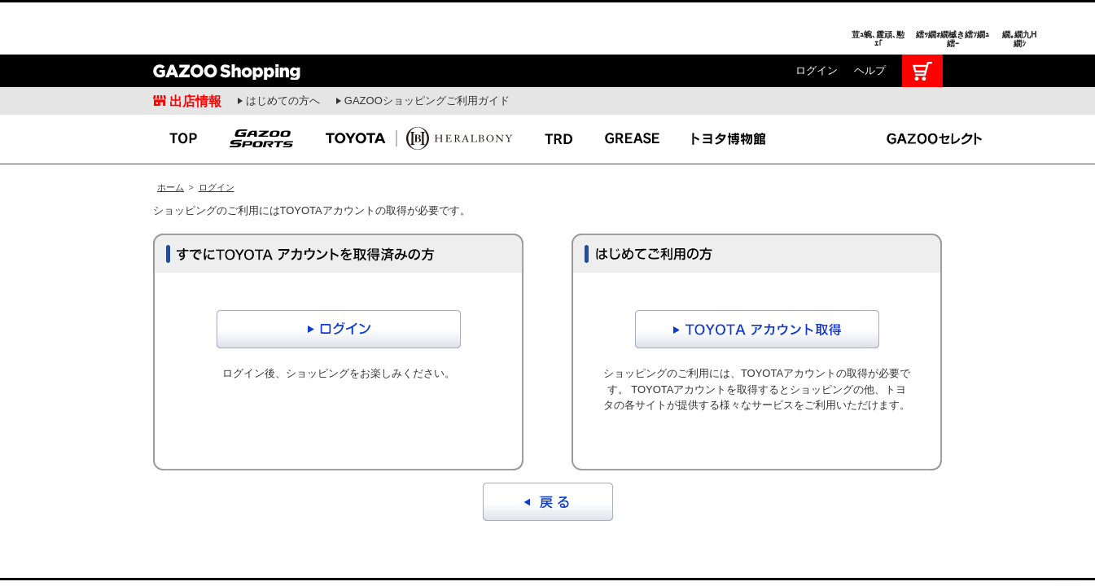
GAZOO (547, 552)
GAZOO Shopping (226, 16)
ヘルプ (870, 16)
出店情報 (195, 46)
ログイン (816, 16)
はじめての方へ (283, 46)
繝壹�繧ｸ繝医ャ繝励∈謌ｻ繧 (1066, 553)
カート (922, 16)
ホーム (170, 133)
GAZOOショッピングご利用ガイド (427, 46)
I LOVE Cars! (112, 553)
